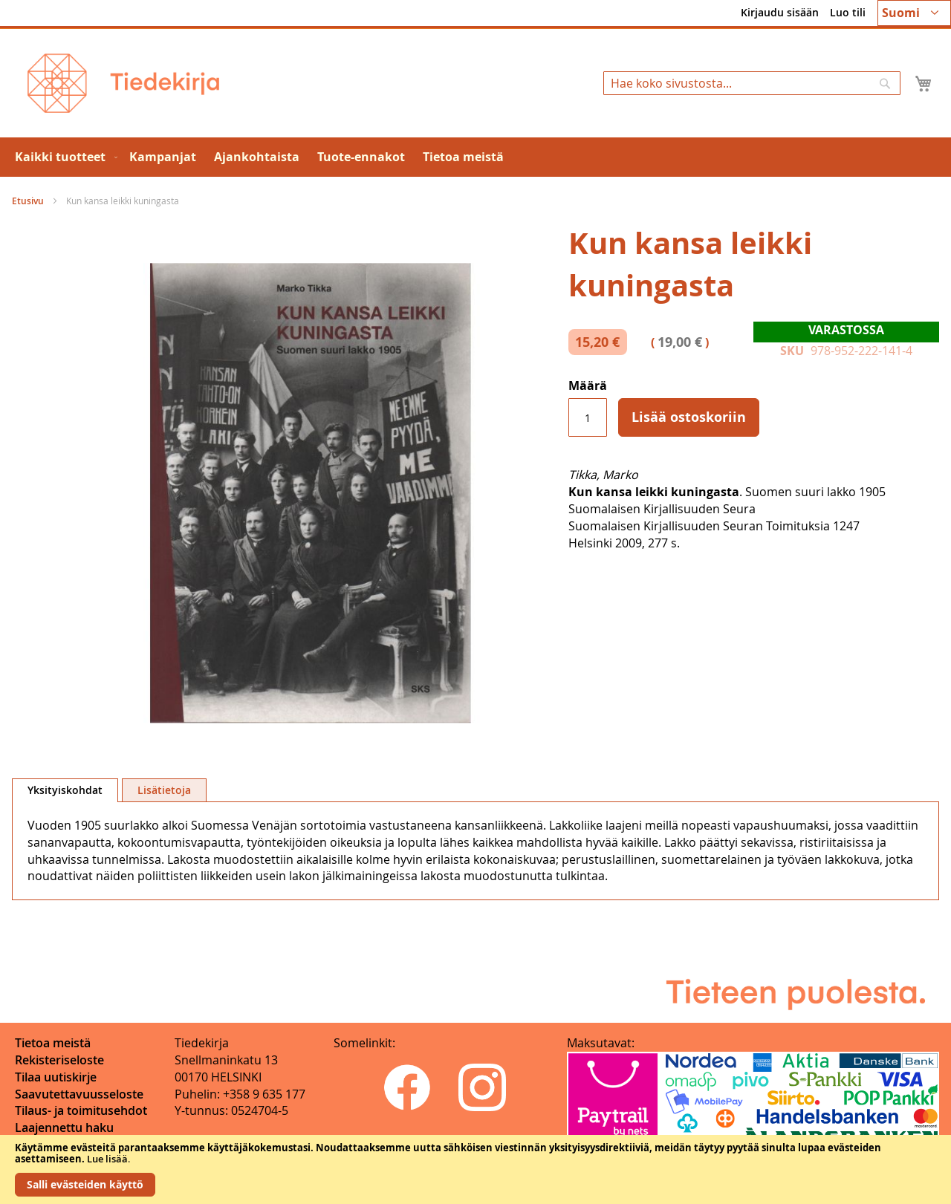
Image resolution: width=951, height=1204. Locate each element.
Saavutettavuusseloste (79, 1094)
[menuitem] (63, 157)
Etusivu (28, 201)
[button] (914, 13)
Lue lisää (107, 1158)
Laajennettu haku (64, 1127)
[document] (475, 1169)
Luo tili (848, 12)
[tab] (65, 790)
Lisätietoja (164, 790)
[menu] (475, 157)
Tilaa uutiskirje (56, 1077)
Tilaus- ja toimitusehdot (81, 1110)
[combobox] (751, 83)
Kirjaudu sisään (780, 12)
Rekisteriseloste (59, 1060)
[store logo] (123, 83)
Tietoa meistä (53, 1043)
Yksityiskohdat (65, 790)
